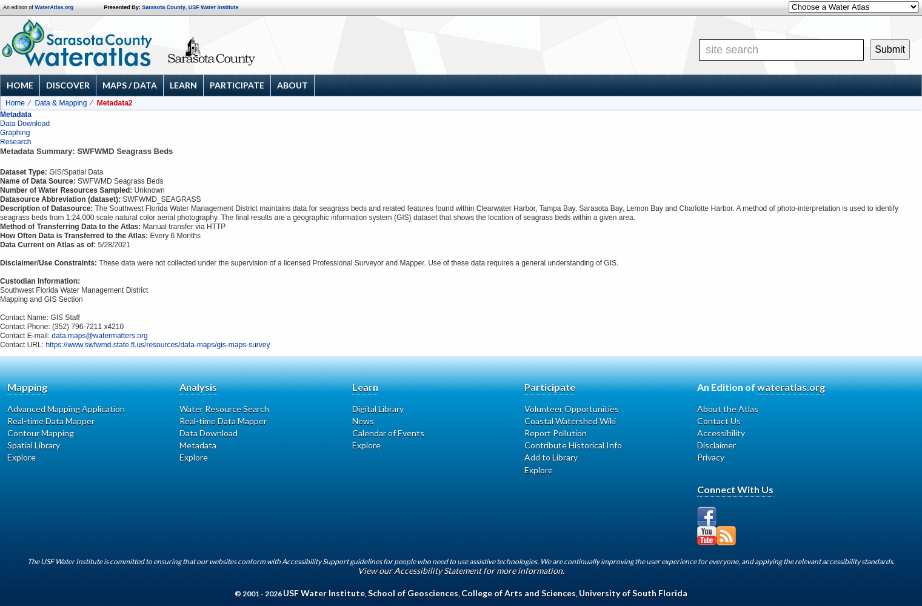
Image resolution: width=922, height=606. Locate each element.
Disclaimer (716, 445)
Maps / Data (129, 85)
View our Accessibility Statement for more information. (461, 570)
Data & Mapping (61, 103)
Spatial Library (33, 445)
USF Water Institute (214, 7)
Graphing (15, 132)
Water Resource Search (224, 409)
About (292, 85)
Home (20, 85)
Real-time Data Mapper (51, 421)
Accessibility (721, 433)
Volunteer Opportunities (571, 409)
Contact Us (719, 421)
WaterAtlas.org (54, 7)
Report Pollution (555, 433)
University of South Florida (633, 593)
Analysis (198, 387)
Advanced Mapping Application (66, 409)
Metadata (16, 114)
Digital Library (378, 409)
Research (15, 142)
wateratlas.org (791, 387)
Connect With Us (735, 489)
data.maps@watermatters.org (99, 335)
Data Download (25, 123)
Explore (21, 457)
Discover (68, 85)
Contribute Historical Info (573, 445)
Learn (183, 85)
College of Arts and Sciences (518, 593)
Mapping (27, 387)
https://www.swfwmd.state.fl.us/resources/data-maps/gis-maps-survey (157, 345)
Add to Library (551, 457)
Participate (237, 85)
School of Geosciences (413, 593)
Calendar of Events (388, 433)
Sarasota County (163, 7)
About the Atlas (727, 409)
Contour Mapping (40, 433)
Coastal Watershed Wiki (570, 421)
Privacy (710, 457)
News (363, 421)
